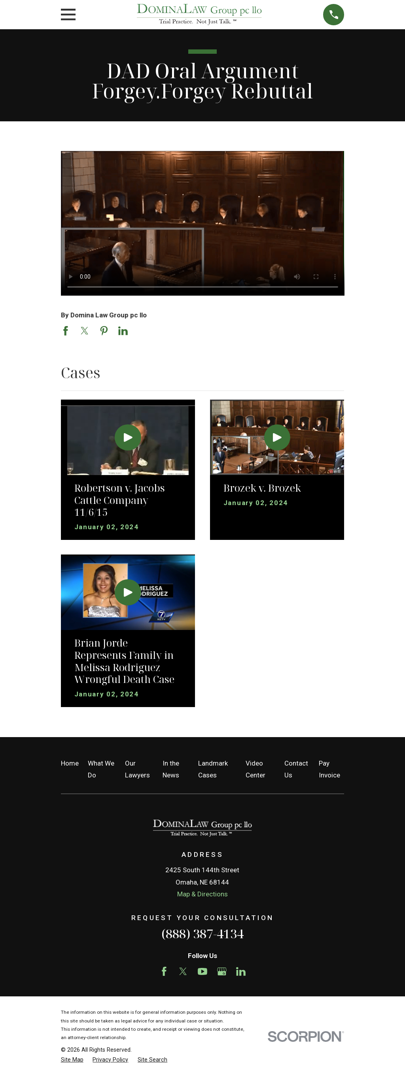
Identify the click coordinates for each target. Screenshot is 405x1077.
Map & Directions (202, 894)
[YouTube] (202, 971)
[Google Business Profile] (222, 971)
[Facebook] (164, 971)
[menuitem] (72, 1060)
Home (70, 763)
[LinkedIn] (241, 971)
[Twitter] (183, 971)
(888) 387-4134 (202, 933)
